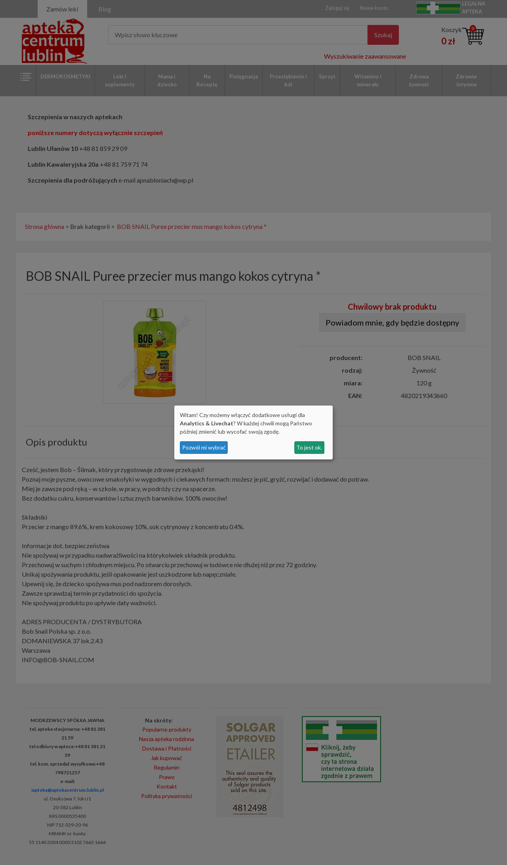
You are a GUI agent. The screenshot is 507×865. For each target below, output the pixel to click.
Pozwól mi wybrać (204, 447)
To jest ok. (309, 447)
